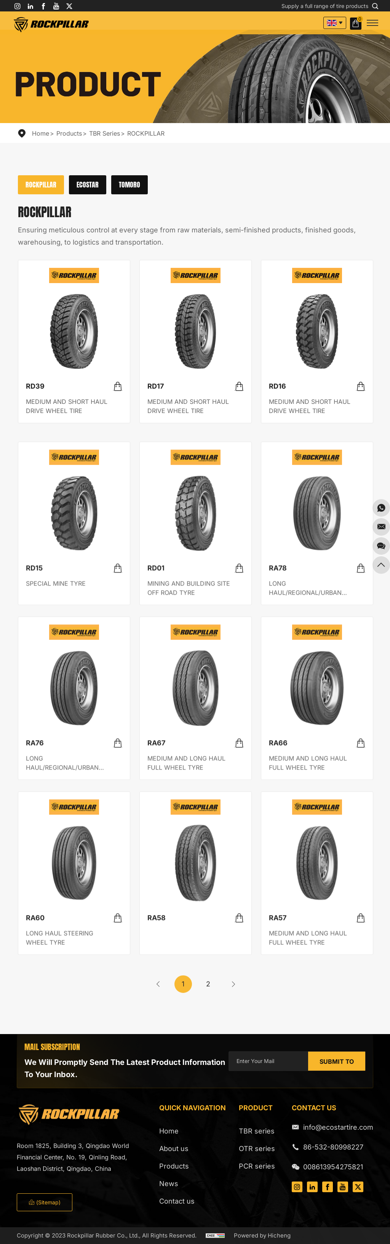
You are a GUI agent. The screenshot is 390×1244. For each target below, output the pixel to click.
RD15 (34, 678)
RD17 (155, 386)
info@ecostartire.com (338, 1127)
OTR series (257, 1149)
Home (40, 133)
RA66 (278, 853)
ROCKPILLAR (146, 133)
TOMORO (129, 184)
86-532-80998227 (333, 1147)
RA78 (278, 678)
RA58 (156, 1027)
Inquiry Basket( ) (356, 24)
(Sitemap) (45, 1202)
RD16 (277, 386)
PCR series (257, 1166)
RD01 (156, 678)
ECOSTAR (88, 184)
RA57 (277, 1027)
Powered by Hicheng (262, 1235)
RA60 (35, 1027)
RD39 (35, 386)
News (168, 1184)
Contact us (177, 1201)
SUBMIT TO (337, 1061)
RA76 (35, 853)
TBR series (104, 133)
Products (69, 133)
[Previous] (158, 995)
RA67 (156, 853)
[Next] (233, 995)
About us (174, 1149)
